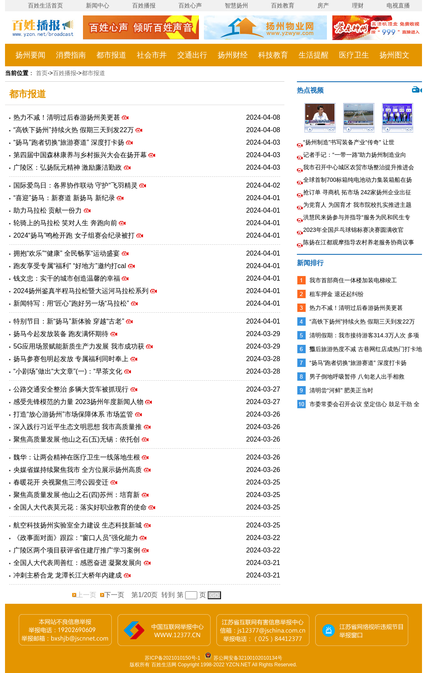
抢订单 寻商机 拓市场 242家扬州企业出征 (357, 192)
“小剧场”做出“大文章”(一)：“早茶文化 (68, 371)
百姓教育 (282, 5)
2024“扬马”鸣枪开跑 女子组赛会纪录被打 (74, 235)
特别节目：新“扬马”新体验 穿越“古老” (69, 321)
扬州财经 (233, 55)
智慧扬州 (236, 5)
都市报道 (111, 55)
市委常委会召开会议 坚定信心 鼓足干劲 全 (364, 404)
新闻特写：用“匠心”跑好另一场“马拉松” (72, 303)
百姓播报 (144, 5)
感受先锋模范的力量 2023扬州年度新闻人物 (79, 401)
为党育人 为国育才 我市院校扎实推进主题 (357, 204)
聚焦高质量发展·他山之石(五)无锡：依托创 (77, 439)
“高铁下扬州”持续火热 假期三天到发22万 (74, 129)
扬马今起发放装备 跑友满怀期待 (62, 333)
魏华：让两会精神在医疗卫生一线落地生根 (77, 457)
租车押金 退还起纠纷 (336, 294)
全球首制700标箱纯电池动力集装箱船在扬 (357, 179)
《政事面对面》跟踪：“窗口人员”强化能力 (76, 537)
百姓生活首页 (45, 5)
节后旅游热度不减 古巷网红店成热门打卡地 (365, 349)
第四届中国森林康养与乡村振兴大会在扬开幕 (80, 154)
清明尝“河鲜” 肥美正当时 (341, 390)
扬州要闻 (30, 55)
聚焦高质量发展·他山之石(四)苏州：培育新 (77, 494)
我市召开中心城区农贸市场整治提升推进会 (358, 167)
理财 (358, 5)
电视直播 (398, 5)
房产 (323, 5)
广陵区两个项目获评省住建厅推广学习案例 (77, 550)
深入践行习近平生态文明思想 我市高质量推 (78, 426)
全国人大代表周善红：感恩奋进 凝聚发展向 (78, 562)
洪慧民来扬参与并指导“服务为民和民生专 (356, 217)
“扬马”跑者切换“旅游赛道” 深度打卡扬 (69, 142)
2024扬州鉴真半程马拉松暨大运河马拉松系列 (81, 290)
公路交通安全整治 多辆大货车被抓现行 (72, 389)
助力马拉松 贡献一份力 (48, 210)
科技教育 (273, 55)
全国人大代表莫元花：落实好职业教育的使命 (80, 507)
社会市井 (152, 55)
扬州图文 (394, 55)
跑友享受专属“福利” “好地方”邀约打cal (70, 265)
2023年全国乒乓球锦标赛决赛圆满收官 (353, 229)
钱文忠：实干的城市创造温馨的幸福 (67, 278)
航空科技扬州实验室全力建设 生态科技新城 (78, 525)
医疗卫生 (354, 55)
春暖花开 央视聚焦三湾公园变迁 (62, 482)
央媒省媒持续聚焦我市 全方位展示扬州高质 (78, 469)
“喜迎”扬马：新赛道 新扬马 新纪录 (65, 197)
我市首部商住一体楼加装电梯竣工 (353, 280)
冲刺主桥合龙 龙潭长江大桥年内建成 (68, 575)
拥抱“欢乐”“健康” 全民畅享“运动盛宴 (67, 253)
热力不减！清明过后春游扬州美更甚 (67, 117)
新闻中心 (97, 5)
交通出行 (192, 55)
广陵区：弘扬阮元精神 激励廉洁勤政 (68, 167)
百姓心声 (190, 5)
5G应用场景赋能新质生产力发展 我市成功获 (79, 346)
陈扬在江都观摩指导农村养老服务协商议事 (358, 242)
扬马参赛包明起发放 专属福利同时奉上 (72, 358)
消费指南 (71, 55)
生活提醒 (314, 55)
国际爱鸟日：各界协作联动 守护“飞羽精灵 (76, 185)
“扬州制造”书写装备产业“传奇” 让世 (348, 142)
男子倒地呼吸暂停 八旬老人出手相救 (356, 376)
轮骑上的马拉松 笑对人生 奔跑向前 (66, 222)
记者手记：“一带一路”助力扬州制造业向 (354, 154)
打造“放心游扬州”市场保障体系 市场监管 (74, 414)
